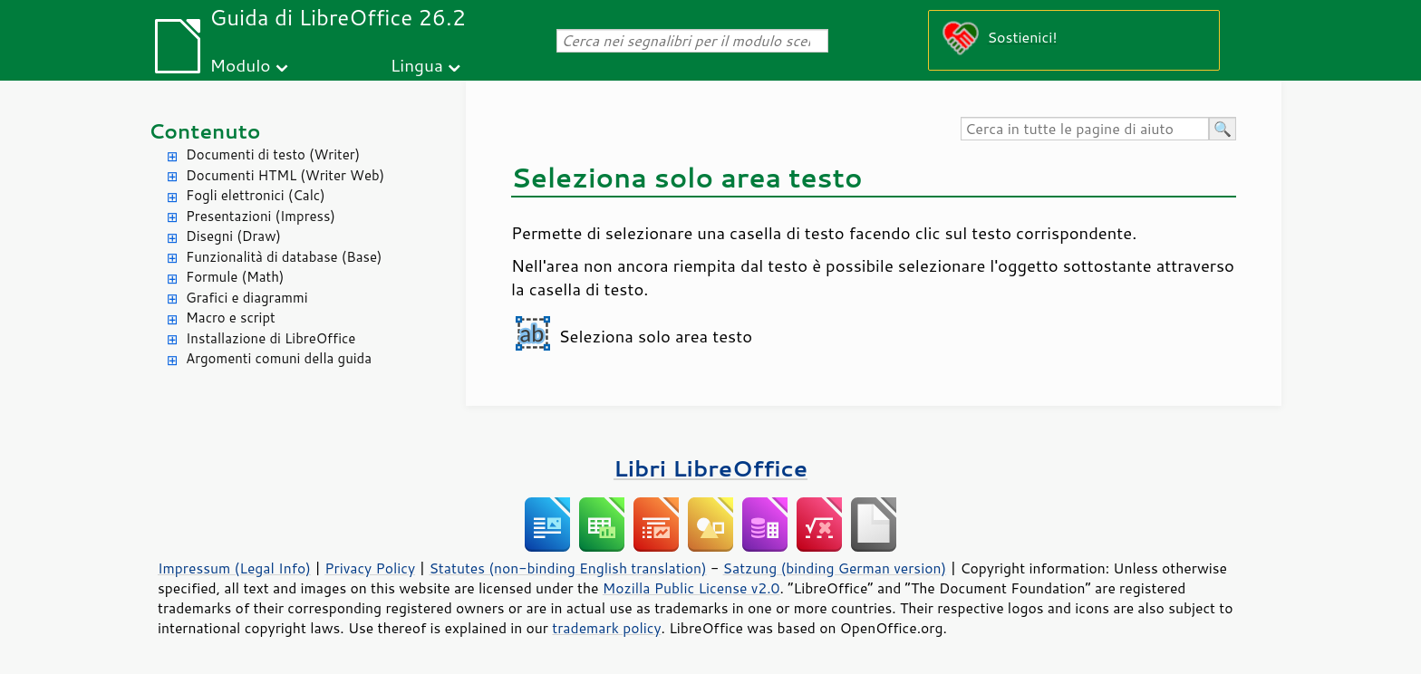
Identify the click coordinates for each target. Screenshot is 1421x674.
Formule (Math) (235, 276)
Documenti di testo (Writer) (273, 154)
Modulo (239, 65)
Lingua (417, 65)
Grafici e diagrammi (247, 297)
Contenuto (205, 131)
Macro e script (231, 317)
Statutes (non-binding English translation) (567, 568)
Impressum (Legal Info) (234, 568)
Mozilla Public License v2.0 (691, 588)
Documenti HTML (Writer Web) (285, 175)
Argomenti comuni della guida (279, 358)
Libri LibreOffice (710, 468)
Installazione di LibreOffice (270, 338)
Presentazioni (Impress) (260, 216)
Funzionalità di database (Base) (284, 256)
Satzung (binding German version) (835, 568)
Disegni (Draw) (233, 236)
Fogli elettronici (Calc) (255, 195)
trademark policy (606, 628)
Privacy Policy (369, 568)
